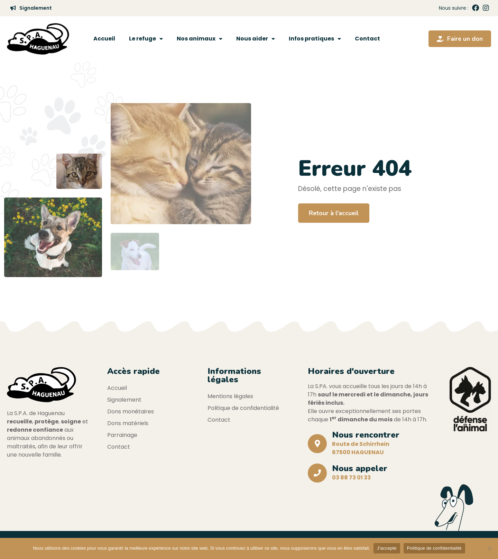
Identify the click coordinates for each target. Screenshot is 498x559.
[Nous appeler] (317, 473)
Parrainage (122, 435)
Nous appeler (359, 468)
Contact (367, 39)
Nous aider (255, 39)
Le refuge (146, 39)
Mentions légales (230, 396)
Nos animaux (199, 39)
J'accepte (387, 548)
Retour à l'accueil (334, 213)
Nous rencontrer (365, 434)
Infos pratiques (315, 39)
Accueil (104, 39)
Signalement (124, 400)
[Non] (489, 548)
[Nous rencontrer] (317, 443)
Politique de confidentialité (243, 408)
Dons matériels (127, 423)
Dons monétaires (130, 411)
